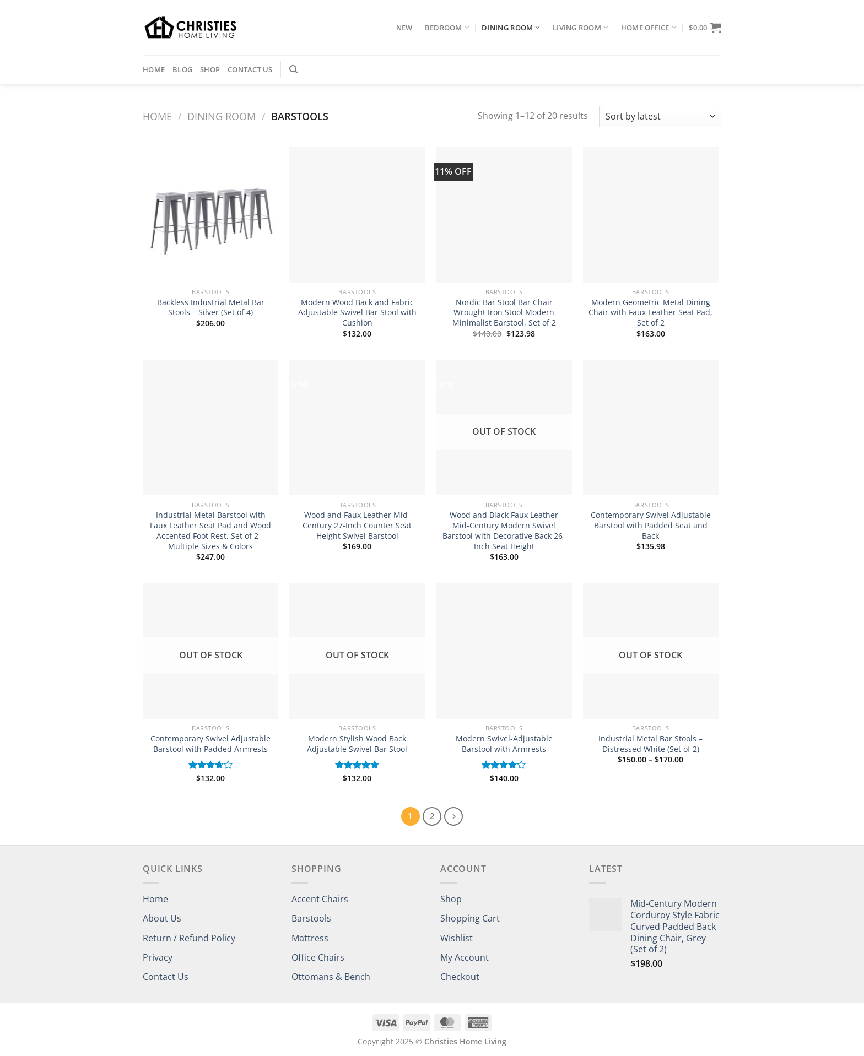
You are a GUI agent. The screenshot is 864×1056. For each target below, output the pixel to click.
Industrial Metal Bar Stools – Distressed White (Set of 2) (650, 744)
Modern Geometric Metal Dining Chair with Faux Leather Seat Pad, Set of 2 (650, 312)
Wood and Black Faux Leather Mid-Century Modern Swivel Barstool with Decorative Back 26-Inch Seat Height (503, 530)
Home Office (649, 27)
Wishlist (456, 938)
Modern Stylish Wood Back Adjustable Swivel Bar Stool (357, 744)
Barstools (311, 918)
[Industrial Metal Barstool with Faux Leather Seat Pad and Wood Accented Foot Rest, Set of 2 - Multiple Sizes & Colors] (211, 428)
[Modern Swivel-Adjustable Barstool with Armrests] (504, 651)
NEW (404, 28)
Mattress (309, 938)
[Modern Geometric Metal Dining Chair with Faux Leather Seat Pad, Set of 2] (651, 215)
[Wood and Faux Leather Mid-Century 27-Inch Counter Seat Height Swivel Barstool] (357, 428)
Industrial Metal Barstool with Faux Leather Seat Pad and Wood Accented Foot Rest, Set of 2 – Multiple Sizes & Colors (210, 530)
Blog (182, 69)
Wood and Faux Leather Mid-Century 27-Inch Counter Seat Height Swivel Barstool (357, 525)
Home (154, 69)
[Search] (293, 69)
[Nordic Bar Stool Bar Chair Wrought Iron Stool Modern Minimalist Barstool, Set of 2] (504, 215)
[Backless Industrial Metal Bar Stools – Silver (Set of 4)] (211, 215)
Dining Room (511, 27)
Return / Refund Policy (189, 938)
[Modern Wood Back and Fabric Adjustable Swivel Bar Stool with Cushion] (357, 215)
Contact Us (250, 69)
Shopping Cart (470, 918)
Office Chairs (317, 957)
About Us (162, 918)
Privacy (157, 957)
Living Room (580, 27)
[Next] (453, 816)
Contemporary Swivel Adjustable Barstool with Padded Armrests (210, 744)
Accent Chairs (319, 899)
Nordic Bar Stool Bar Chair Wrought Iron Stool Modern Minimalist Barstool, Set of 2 (504, 312)
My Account (464, 957)
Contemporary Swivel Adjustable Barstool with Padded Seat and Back (651, 525)
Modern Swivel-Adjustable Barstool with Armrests (504, 744)
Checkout (459, 977)
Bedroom (447, 27)
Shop (210, 69)
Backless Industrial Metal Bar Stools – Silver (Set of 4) (210, 307)
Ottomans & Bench (330, 977)
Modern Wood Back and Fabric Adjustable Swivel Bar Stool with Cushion (357, 312)
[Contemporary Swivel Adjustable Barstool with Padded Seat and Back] (651, 428)
